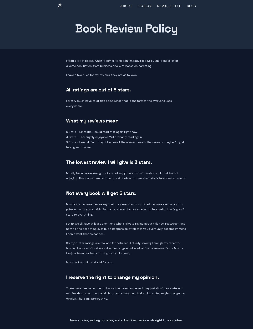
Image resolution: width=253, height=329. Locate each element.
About (126, 6)
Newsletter (169, 6)
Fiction (145, 6)
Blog (191, 6)
